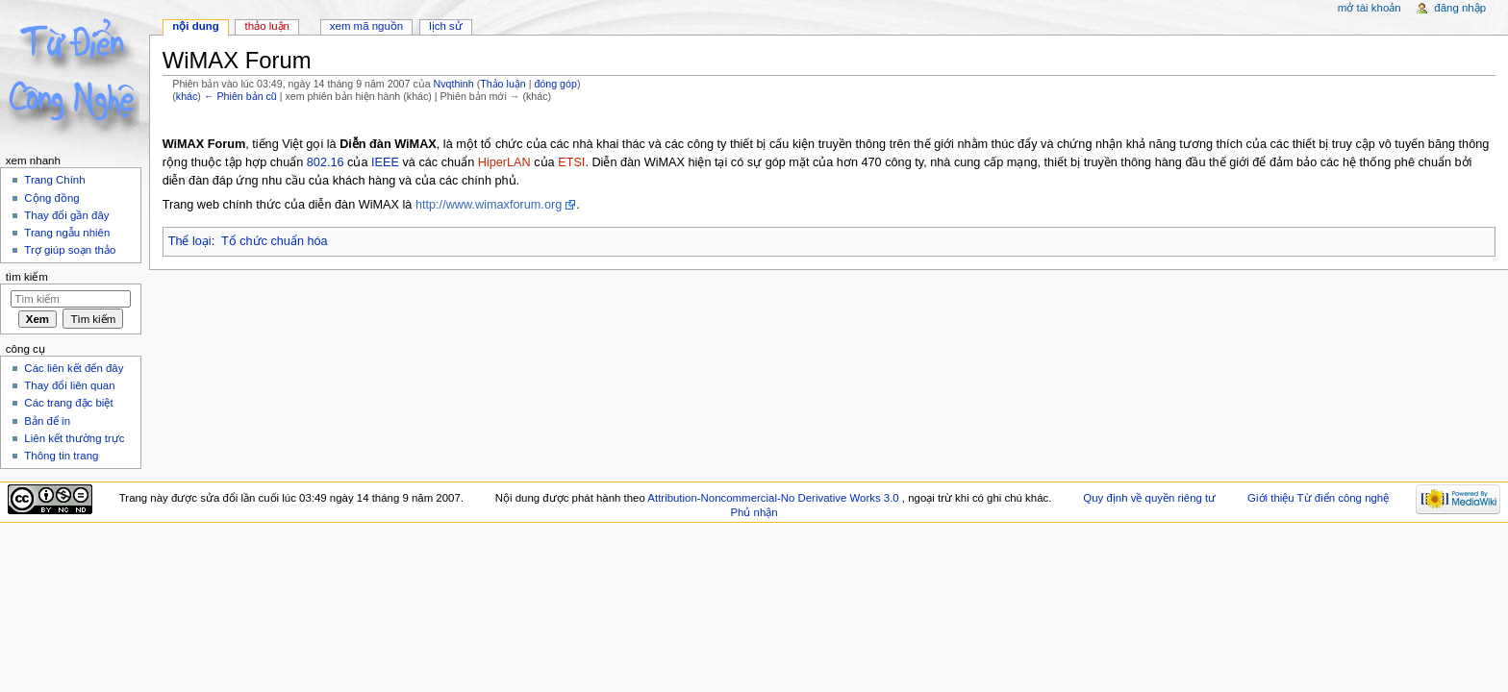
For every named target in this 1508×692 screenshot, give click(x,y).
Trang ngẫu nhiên (67, 232)
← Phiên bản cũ (240, 96)
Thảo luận (503, 83)
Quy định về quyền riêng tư (1149, 498)
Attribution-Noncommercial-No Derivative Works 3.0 (774, 498)
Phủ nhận (753, 512)
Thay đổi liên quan (69, 385)
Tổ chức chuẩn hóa (274, 241)
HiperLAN (504, 162)
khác (187, 96)
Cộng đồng (51, 198)
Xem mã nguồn (366, 26)
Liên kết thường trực (74, 438)
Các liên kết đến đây (73, 368)
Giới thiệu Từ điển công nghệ (1318, 498)
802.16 (325, 162)
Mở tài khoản (1369, 7)
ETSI (571, 162)
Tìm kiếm (27, 277)
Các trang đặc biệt (68, 402)
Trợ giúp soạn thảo (69, 250)
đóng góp (555, 83)
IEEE (385, 162)
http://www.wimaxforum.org (488, 204)
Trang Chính (54, 179)
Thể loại (190, 241)
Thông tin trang (61, 455)
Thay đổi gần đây (66, 215)
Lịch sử (446, 26)
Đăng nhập (1460, 7)
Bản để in (47, 421)
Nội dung (195, 26)
